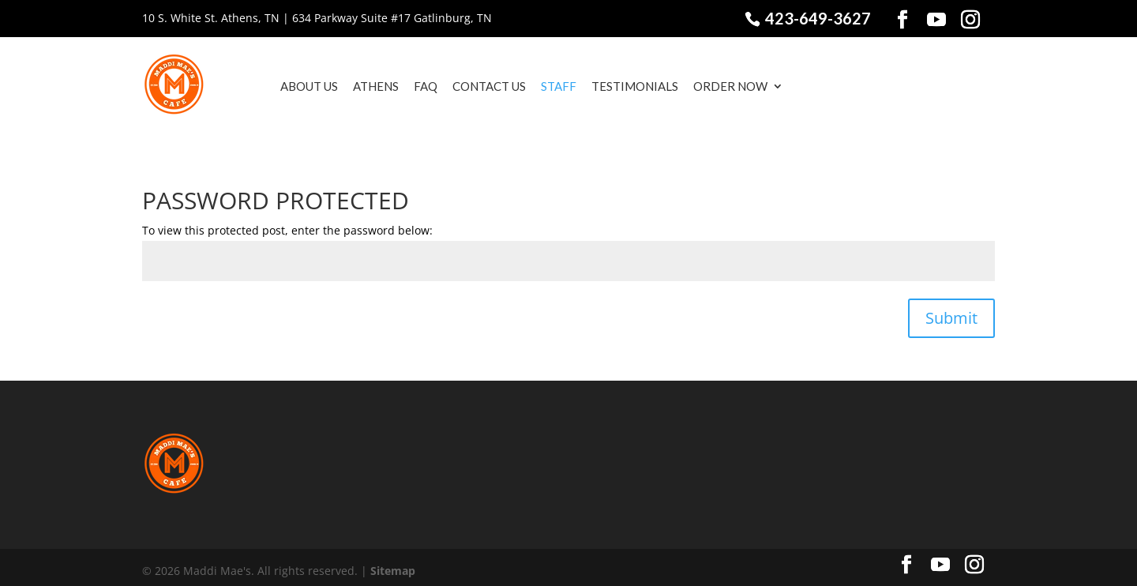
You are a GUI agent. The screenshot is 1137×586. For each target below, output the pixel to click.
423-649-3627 (816, 18)
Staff (539, 86)
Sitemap (392, 563)
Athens (356, 86)
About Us (289, 86)
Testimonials (615, 86)
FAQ (406, 86)
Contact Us (469, 86)
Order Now (711, 86)
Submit (951, 310)
